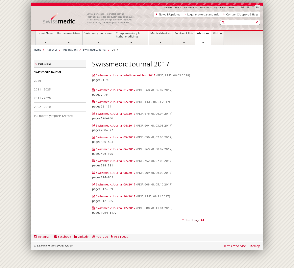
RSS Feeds (121, 236)
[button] (223, 22)
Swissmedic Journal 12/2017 (134, 208)
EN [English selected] (257, 7)
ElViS (231, 7)
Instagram (44, 236)
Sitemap (254, 246)
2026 (37, 81)
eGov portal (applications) (213, 7)
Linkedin (83, 236)
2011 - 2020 (42, 98)
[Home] (90, 18)
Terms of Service (235, 246)
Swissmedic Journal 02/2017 (133, 102)
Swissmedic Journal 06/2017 (134, 149)
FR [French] (247, 7)
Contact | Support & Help (241, 14)
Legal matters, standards (202, 14)
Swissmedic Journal (94, 49)
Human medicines (69, 33)
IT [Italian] (253, 7)
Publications (70, 49)
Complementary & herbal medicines (128, 35)
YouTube (102, 236)
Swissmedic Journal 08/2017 (134, 173)
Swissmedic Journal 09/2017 (134, 184)
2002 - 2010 (42, 107)
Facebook (64, 236)
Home (37, 49)
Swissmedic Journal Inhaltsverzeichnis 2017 (143, 75)
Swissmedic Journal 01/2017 (134, 90)
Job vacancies (190, 7)
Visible (217, 33)
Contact (168, 7)
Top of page (192, 220)
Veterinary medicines (98, 33)
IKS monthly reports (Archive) (54, 116)
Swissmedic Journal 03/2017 (134, 113)
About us (204, 34)
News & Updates (168, 14)
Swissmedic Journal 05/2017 (134, 137)
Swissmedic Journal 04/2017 (134, 125)
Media (178, 7)
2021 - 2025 (42, 89)
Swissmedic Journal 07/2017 (134, 161)
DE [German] (242, 7)
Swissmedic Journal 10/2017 (133, 196)
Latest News (45, 33)
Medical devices (160, 33)
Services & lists (184, 33)
